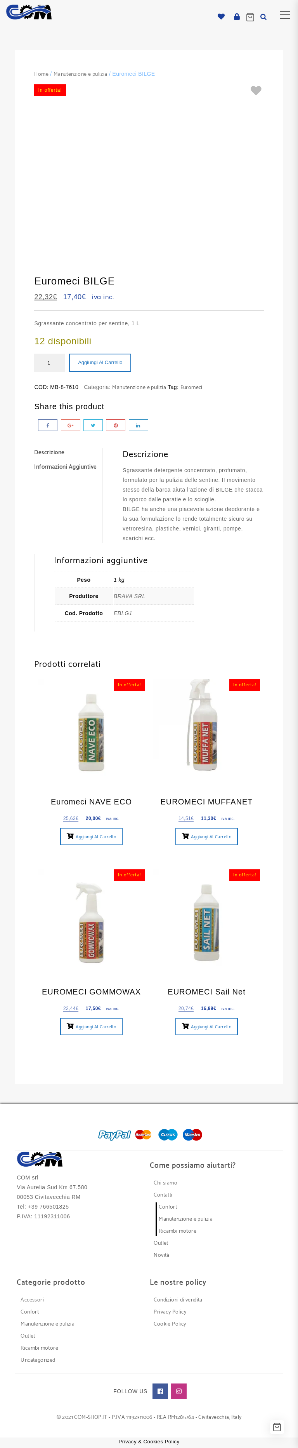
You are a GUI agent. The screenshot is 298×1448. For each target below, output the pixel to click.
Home (41, 74)
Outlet (161, 1243)
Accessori (32, 1300)
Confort (168, 1207)
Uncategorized (38, 1360)
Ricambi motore (177, 1231)
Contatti (163, 1195)
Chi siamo (165, 1183)
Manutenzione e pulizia (80, 74)
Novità (161, 1255)
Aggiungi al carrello (100, 362)
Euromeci (191, 387)
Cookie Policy (170, 1324)
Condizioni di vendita (178, 1300)
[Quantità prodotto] (49, 363)
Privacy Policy (170, 1312)
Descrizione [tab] (49, 453)
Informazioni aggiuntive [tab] (65, 467)
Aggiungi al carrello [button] (96, 837)
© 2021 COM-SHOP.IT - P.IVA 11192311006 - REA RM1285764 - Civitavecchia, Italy (149, 1417)
